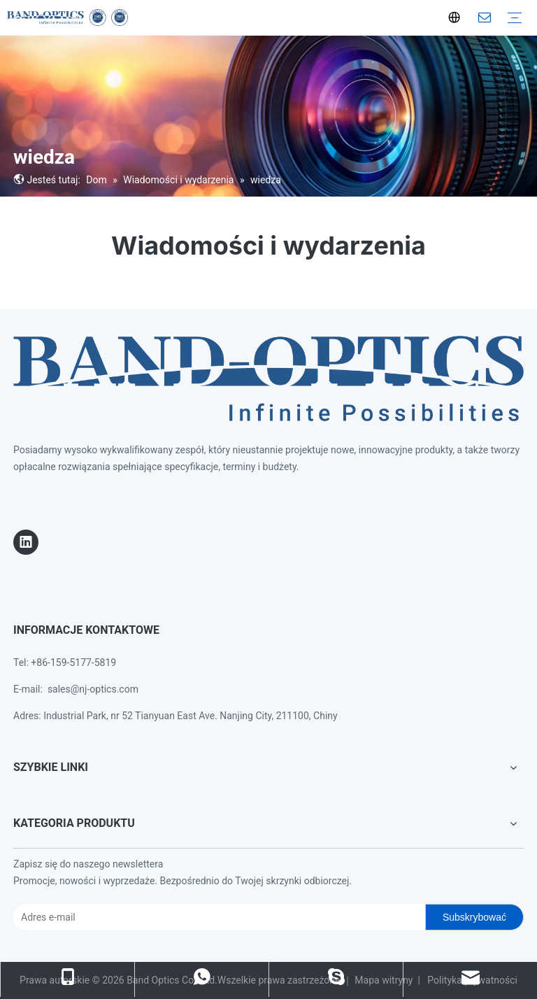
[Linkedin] (25, 542)
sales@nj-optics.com (93, 689)
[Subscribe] (474, 917)
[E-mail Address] (216, 917)
